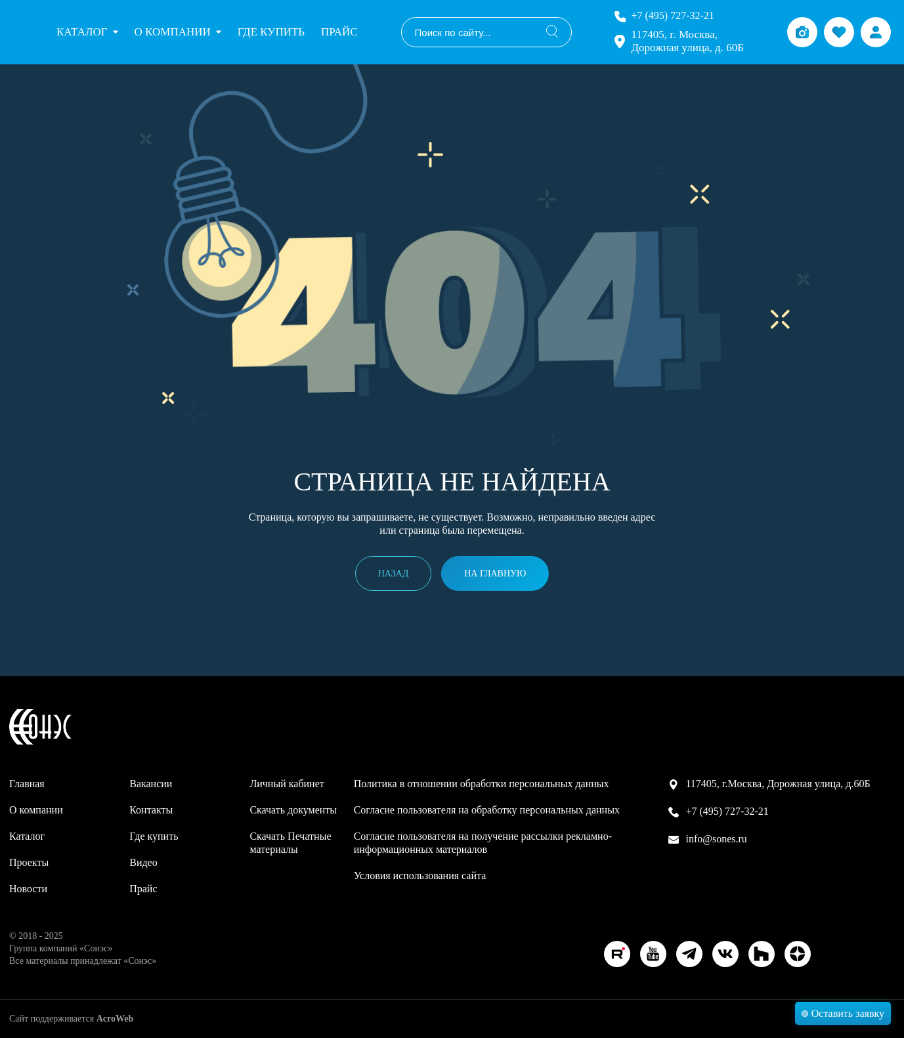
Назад (393, 573)
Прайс (339, 32)
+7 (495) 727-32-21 (672, 15)
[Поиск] (552, 32)
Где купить (271, 32)
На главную (495, 573)
